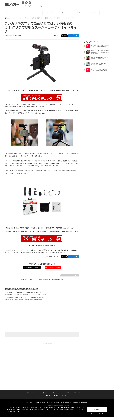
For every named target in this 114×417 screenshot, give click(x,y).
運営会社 (51, 400)
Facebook (73, 250)
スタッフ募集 (75, 400)
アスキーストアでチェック (58, 228)
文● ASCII (55, 35)
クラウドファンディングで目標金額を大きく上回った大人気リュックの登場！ (24, 292)
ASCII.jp (49, 394)
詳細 (14, 411)
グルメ (78, 13)
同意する (97, 409)
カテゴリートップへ (69, 275)
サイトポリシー (29, 400)
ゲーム (64, 13)
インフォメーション (82, 391)
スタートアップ (92, 13)
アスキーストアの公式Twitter (59, 250)
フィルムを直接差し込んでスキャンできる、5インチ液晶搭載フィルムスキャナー (25, 297)
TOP (7, 13)
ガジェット (50, 13)
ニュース (35, 13)
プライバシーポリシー (41, 400)
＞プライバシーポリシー (96, 413)
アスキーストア (17, 18)
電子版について (84, 400)
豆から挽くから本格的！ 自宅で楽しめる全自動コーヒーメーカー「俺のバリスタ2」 (26, 294)
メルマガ (7, 252)
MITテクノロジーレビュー (61, 394)
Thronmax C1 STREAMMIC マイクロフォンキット (21, 107)
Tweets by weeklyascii (47, 343)
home (7, 18)
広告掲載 (67, 400)
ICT (107, 13)
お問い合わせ (59, 400)
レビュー (21, 13)
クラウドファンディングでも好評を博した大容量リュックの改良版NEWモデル (24, 299)
